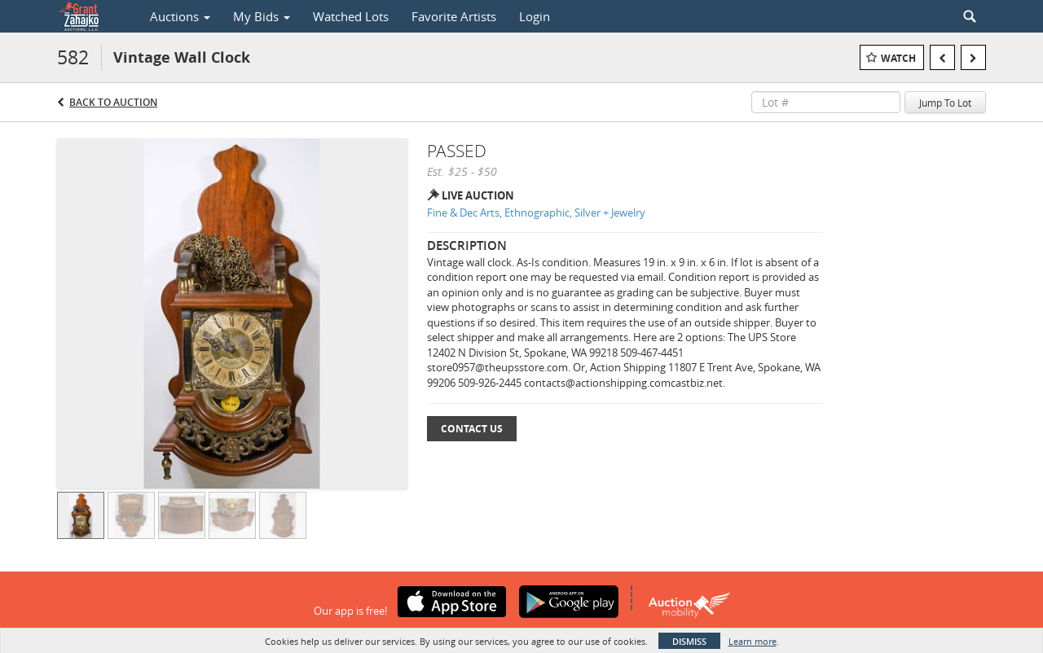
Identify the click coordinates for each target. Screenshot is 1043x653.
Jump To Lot (945, 102)
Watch (898, 58)
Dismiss (689, 641)
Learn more (752, 641)
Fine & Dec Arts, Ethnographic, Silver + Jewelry (536, 212)
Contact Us (472, 429)
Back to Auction (113, 102)
